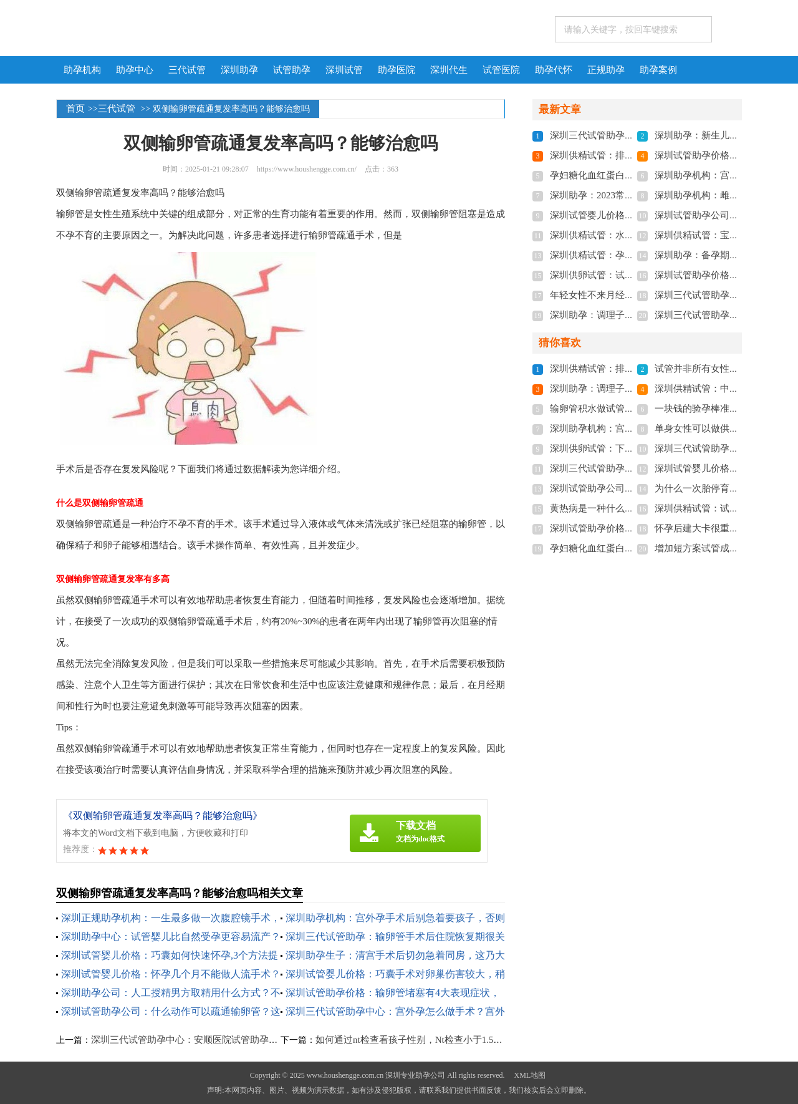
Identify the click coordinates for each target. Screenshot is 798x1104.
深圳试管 (344, 70)
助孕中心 (134, 70)
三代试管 (187, 70)
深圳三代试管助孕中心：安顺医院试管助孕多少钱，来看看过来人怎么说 (240, 1040)
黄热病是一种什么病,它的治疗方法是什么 (635, 508)
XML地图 (530, 1075)
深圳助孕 (239, 70)
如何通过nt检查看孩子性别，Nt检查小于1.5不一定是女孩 (432, 1040)
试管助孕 (291, 70)
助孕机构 (82, 70)
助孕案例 (658, 70)
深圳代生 (449, 70)
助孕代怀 (553, 70)
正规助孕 (606, 70)
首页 (75, 109)
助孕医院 (396, 70)
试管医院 (501, 70)
